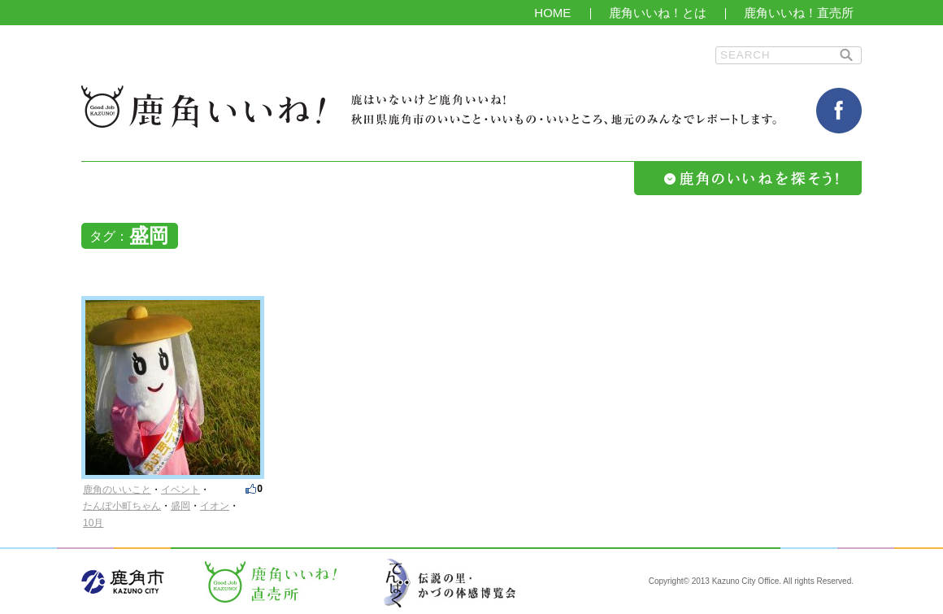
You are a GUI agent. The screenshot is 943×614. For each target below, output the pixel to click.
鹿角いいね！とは (657, 13)
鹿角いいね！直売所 (799, 13)
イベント (180, 489)
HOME (552, 13)
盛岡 (180, 506)
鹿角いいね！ (203, 106)
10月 (93, 523)
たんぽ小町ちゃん (122, 506)
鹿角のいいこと (117, 489)
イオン (214, 506)
